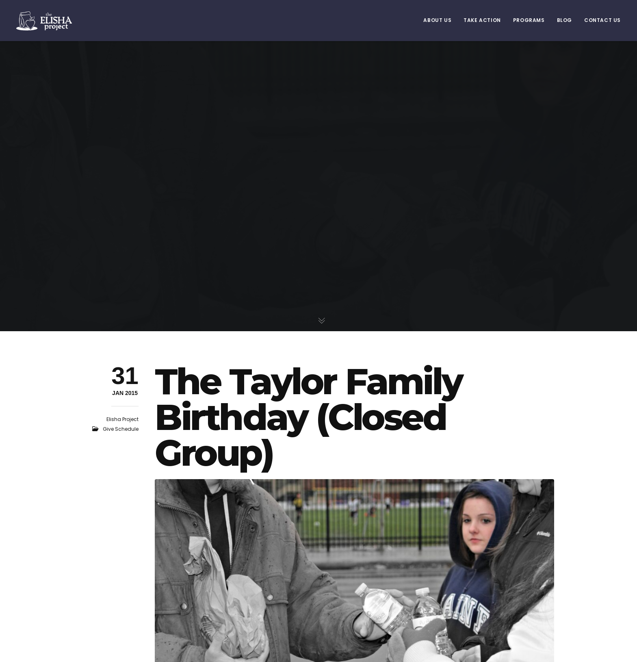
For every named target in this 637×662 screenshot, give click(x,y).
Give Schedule (121, 428)
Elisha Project (122, 419)
